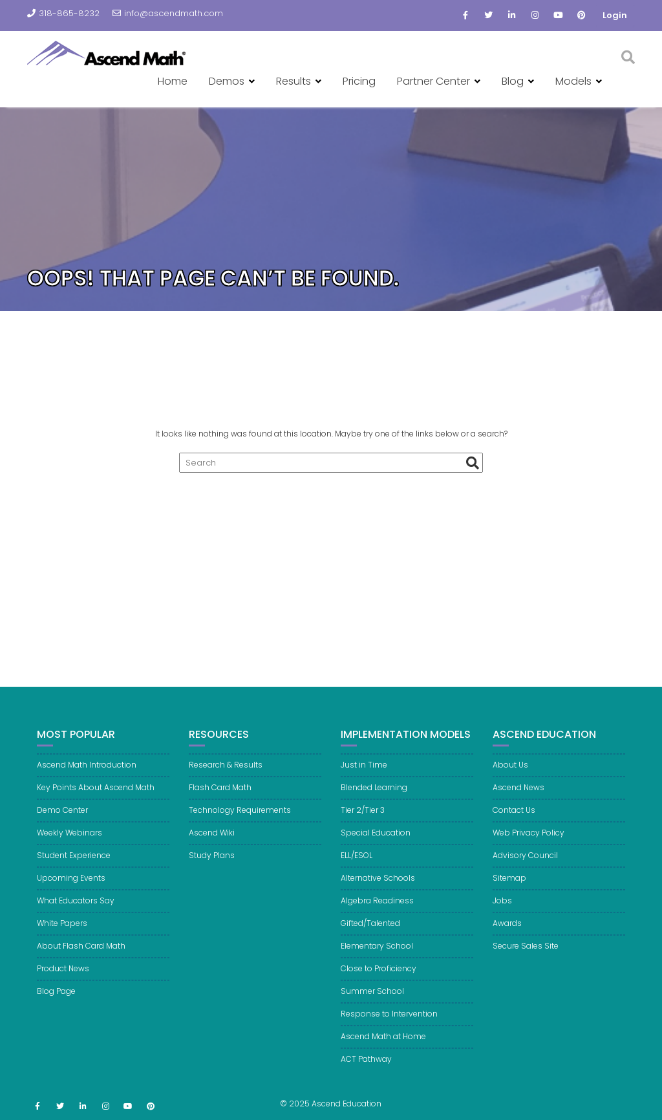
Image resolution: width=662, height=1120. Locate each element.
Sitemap (509, 884)
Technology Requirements (240, 817)
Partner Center (433, 81)
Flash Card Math (220, 794)
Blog (513, 81)
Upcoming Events (71, 884)
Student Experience (74, 862)
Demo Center (62, 817)
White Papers (62, 930)
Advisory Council (525, 862)
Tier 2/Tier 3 (363, 817)
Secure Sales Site (526, 952)
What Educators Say (75, 907)
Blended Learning (374, 794)
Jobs (502, 907)
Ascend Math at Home (383, 1043)
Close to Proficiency (378, 975)
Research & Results (225, 771)
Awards (507, 930)
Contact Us (514, 817)
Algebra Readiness (377, 907)
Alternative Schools (378, 884)
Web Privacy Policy (528, 839)
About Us (510, 771)
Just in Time (364, 771)
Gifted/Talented (370, 930)
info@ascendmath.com (167, 13)
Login (615, 15)
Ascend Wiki (212, 839)
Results (293, 81)
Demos (226, 81)
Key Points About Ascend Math (96, 794)
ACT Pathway (366, 1066)
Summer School (372, 998)
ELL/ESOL (356, 862)
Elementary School (377, 952)
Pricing (359, 81)
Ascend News (518, 794)
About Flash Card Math (81, 952)
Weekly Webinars (69, 839)
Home (172, 81)
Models (573, 81)
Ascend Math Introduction (86, 771)
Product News (63, 975)
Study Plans (212, 862)
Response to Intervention (389, 1020)
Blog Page (56, 998)
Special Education (376, 839)
